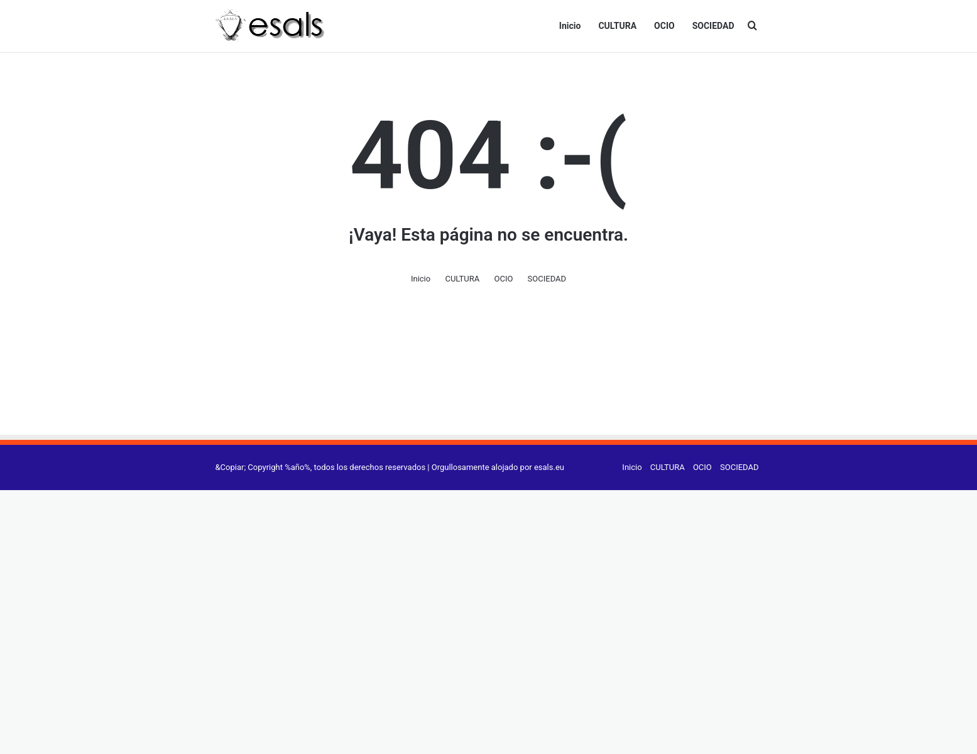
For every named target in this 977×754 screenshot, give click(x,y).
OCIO (664, 26)
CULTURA (617, 26)
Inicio (570, 26)
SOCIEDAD (713, 26)
